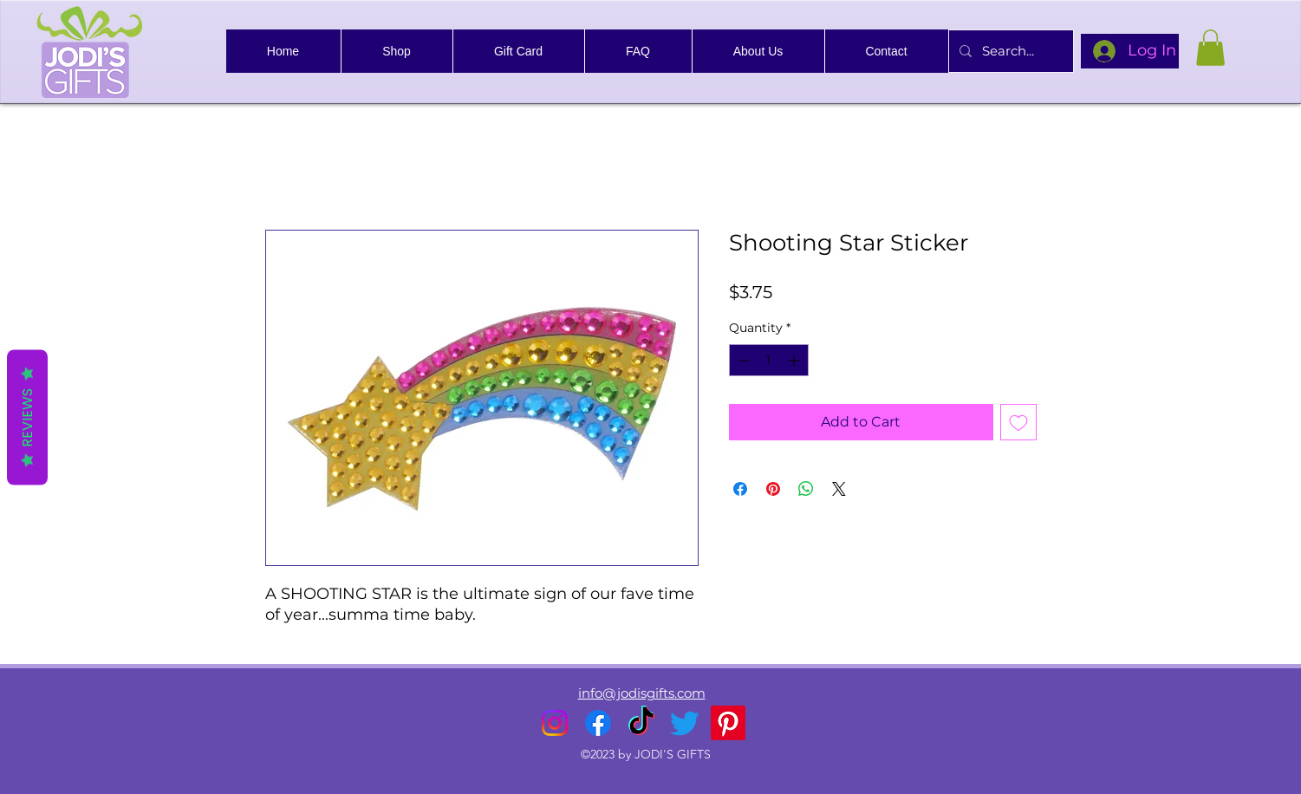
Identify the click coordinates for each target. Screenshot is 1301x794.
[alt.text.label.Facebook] (598, 723)
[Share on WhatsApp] (806, 488)
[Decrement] (742, 360)
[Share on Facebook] (740, 488)
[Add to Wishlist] (1018, 422)
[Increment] (795, 360)
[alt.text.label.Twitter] (684, 723)
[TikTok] (641, 723)
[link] (1210, 47)
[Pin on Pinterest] (773, 488)
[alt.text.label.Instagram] (554, 723)
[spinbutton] (768, 360)
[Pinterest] (728, 723)
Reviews (27, 418)
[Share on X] (839, 488)
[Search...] (1009, 51)
